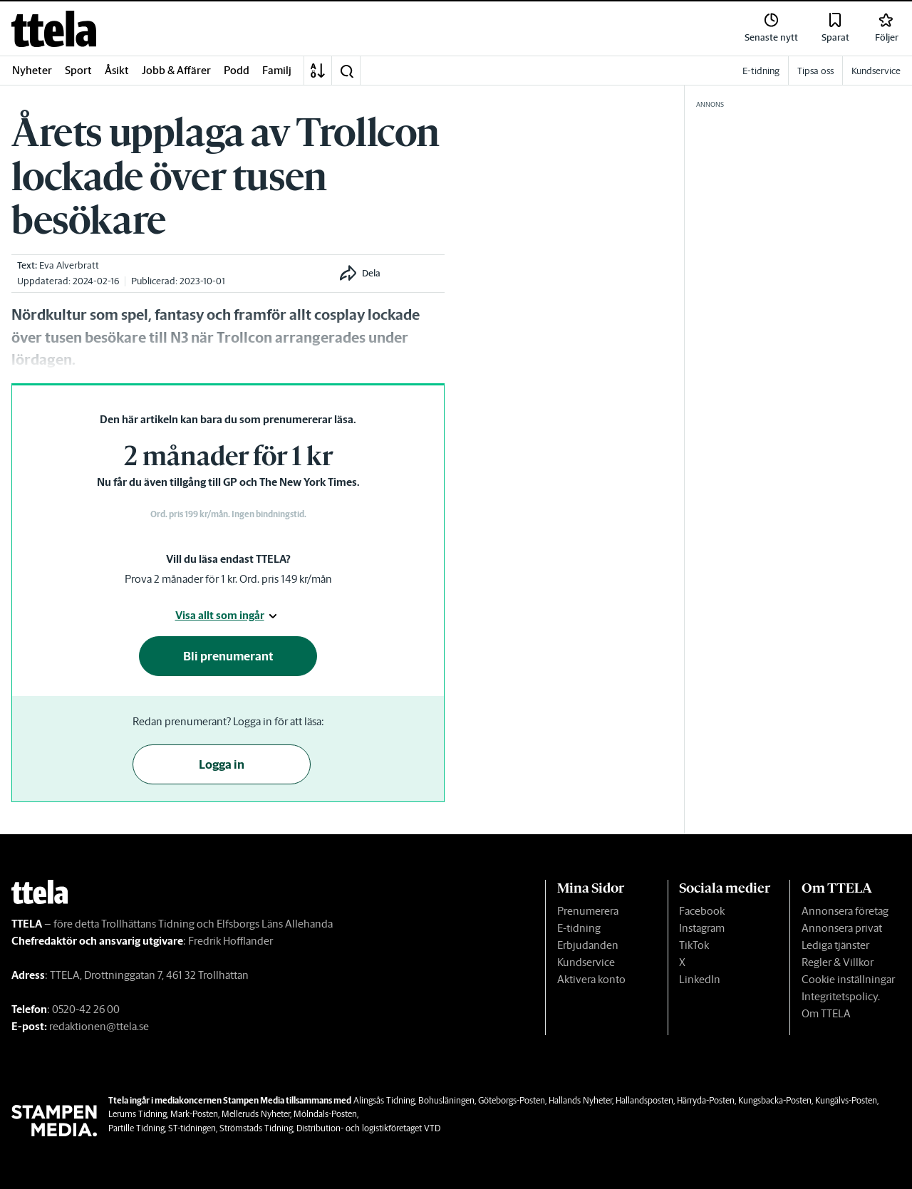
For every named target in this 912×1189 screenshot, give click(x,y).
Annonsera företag (845, 911)
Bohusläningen (446, 1100)
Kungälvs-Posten (846, 1100)
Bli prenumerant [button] (228, 656)
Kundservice (586, 962)
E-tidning (579, 928)
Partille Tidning (136, 1128)
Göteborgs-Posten (511, 1100)
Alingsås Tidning (384, 1100)
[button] (346, 70)
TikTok (694, 945)
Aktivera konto (591, 979)
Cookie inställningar (848, 979)
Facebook (702, 911)
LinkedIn (699, 979)
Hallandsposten (644, 1100)
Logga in (221, 764)
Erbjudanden (587, 945)
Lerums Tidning (137, 1113)
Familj (276, 70)
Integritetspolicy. (841, 996)
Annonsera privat (842, 928)
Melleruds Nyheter (256, 1113)
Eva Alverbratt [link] (69, 265)
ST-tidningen (192, 1128)
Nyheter (32, 70)
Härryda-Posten (706, 1100)
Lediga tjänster (835, 945)
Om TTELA (826, 1013)
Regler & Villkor (838, 962)
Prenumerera (587, 911)
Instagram (702, 928)
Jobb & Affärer (176, 70)
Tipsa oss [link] (815, 71)
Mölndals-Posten (325, 1113)
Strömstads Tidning (256, 1128)
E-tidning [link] (760, 71)
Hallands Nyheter (580, 1100)
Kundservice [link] (876, 71)
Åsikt (117, 70)
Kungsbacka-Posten (775, 1100)
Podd (236, 70)
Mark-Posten (194, 1113)
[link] (53, 29)
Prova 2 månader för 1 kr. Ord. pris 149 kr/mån (228, 579)
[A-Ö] (318, 70)
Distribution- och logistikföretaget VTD (368, 1128)
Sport (78, 70)
